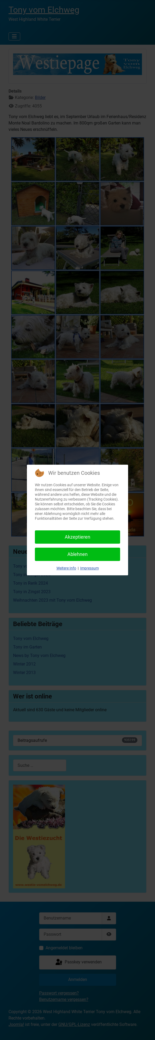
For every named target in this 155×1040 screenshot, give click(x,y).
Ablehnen (77, 554)
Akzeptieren (77, 537)
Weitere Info (66, 568)
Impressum (89, 568)
